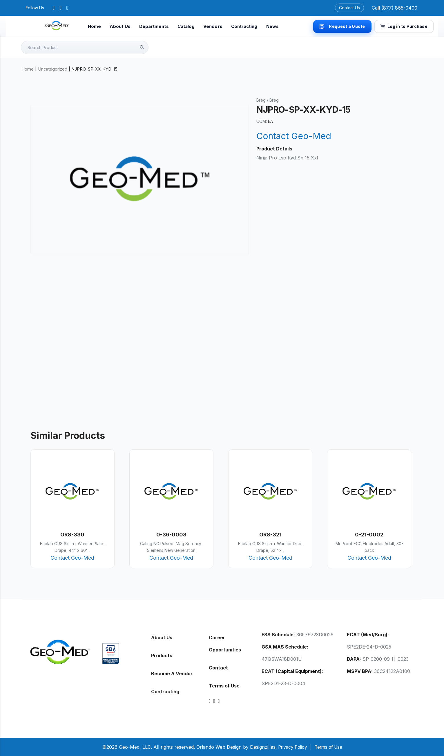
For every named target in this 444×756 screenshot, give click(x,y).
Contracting (244, 26)
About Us (120, 26)
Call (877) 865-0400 (394, 8)
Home (94, 26)
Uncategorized (52, 68)
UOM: (261, 120)
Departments (154, 26)
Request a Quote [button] (342, 26)
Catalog (186, 26)
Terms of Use (224, 685)
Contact (218, 667)
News (272, 26)
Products (161, 655)
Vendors (212, 26)
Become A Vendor (172, 673)
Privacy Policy (291, 747)
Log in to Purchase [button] (403, 26)
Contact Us (349, 7)
